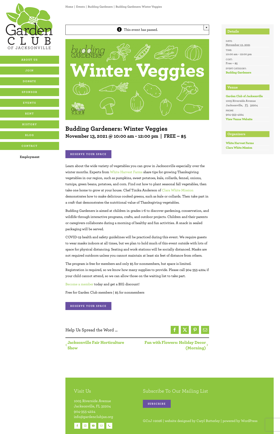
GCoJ (147, 420)
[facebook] (77, 426)
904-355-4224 (84, 411)
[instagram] (85, 426)
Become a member (79, 284)
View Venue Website (239, 119)
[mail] (101, 426)
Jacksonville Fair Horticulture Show (96, 345)
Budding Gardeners (238, 72)
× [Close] (206, 27)
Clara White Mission (177, 190)
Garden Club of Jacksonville (244, 96)
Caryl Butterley (208, 420)
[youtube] (93, 426)
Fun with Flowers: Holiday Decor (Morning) (175, 345)
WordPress (249, 420)
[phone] (109, 426)
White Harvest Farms (126, 172)
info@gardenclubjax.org (93, 416)
